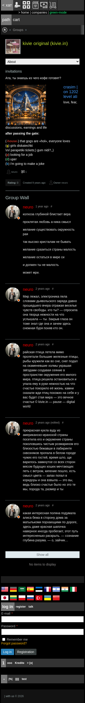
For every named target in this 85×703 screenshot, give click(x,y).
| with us (9, 696)
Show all (42, 554)
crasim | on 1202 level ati (70, 92)
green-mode (58, 12)
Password (8, 626)
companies (39, 12)
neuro (14, 171)
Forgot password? (14, 643)
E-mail (5, 613)
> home (23, 12)
